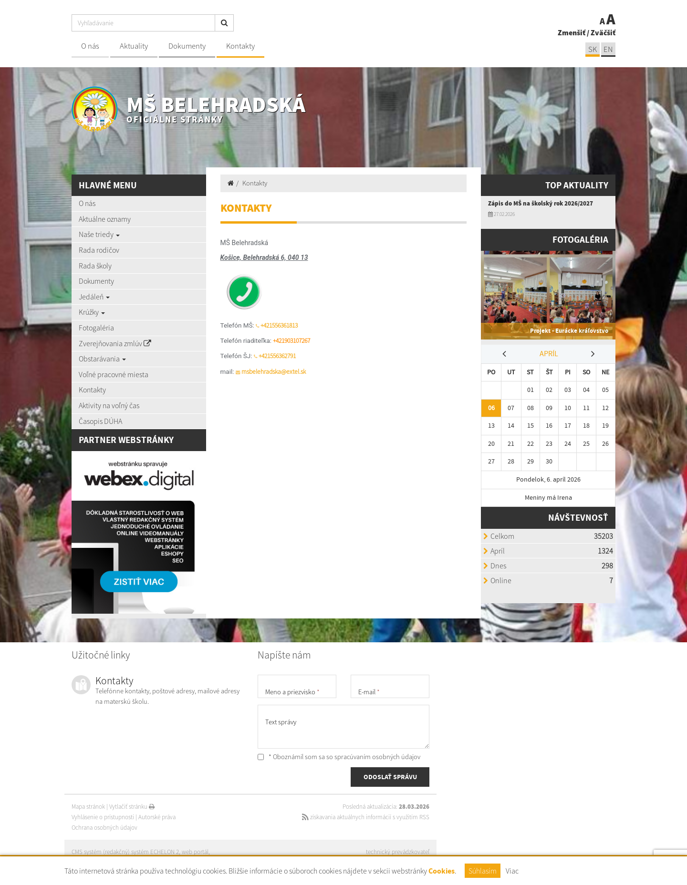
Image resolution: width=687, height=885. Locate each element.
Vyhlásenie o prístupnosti (103, 817)
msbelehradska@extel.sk (273, 372)
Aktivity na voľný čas (109, 405)
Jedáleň (94, 296)
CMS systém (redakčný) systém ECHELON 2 (125, 852)
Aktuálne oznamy (105, 219)
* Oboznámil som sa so (339, 756)
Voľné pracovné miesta (113, 374)
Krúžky (92, 312)
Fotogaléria (96, 327)
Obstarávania (102, 358)
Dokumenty (187, 46)
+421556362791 (277, 356)
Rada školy (95, 265)
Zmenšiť (571, 32)
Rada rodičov (99, 250)
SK (592, 49)
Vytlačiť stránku (132, 807)
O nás (90, 46)
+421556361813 (279, 325)
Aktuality (134, 46)
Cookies (441, 871)
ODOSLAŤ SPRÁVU (390, 777)
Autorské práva (157, 817)
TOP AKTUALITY (576, 185)
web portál (195, 852)
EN (608, 49)
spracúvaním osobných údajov (377, 756)
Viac (512, 870)
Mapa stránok (88, 807)
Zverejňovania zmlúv (115, 343)
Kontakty (240, 46)
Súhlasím (482, 870)
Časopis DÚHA (100, 421)
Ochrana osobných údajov (104, 827)
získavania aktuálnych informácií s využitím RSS (365, 817)
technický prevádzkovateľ (397, 852)
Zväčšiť (603, 32)
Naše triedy (99, 234)
